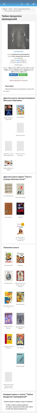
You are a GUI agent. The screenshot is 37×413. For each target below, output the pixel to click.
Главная (5, 9)
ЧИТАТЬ (23, 74)
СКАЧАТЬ (14, 74)
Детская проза (18, 51)
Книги (10, 9)
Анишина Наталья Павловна (20, 54)
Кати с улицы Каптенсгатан (22, 9)
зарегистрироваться (20, 409)
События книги (18, 65)
